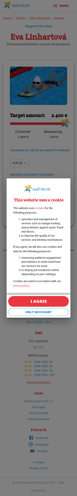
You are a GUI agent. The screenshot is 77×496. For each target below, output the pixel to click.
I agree (38, 301)
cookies (39, 208)
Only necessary (38, 312)
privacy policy (21, 285)
